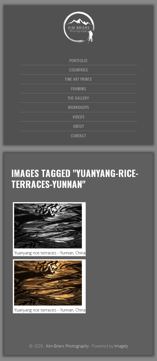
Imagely (121, 346)
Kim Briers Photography (78, 27)
